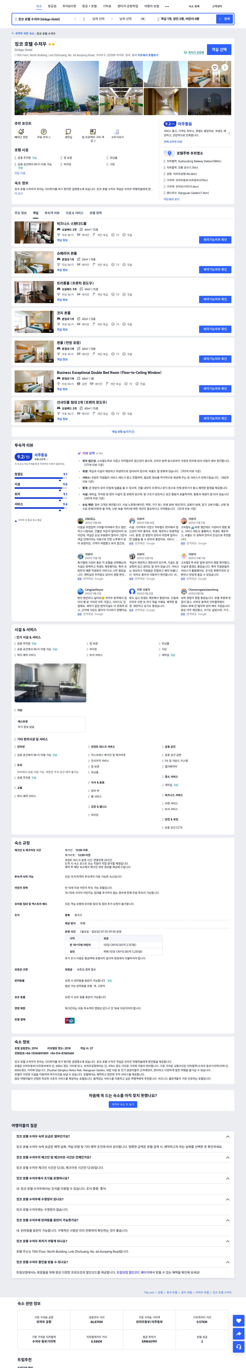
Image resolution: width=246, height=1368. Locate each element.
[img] (57, 88)
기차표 (107, 6)
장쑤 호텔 (186, 1292)
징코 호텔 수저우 (31, 44)
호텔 (160, 1292)
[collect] (238, 1320)
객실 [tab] (35, 213)
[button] (167, 6)
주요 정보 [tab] (21, 213)
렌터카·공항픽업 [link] (128, 6)
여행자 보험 (151, 6)
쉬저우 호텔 (202, 1292)
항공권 (52, 6)
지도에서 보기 (171, 199)
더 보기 (19, 193)
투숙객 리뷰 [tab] (52, 213)
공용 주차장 (23, 643)
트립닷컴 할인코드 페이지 (133, 1272)
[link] (194, 6)
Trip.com (149, 1292)
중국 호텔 (172, 1292)
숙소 (39, 6)
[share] (238, 1334)
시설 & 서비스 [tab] (75, 213)
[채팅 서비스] (238, 1347)
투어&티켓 (69, 6)
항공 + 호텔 (89, 6)
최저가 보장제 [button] (196, 52)
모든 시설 (20, 173)
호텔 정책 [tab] (96, 213)
